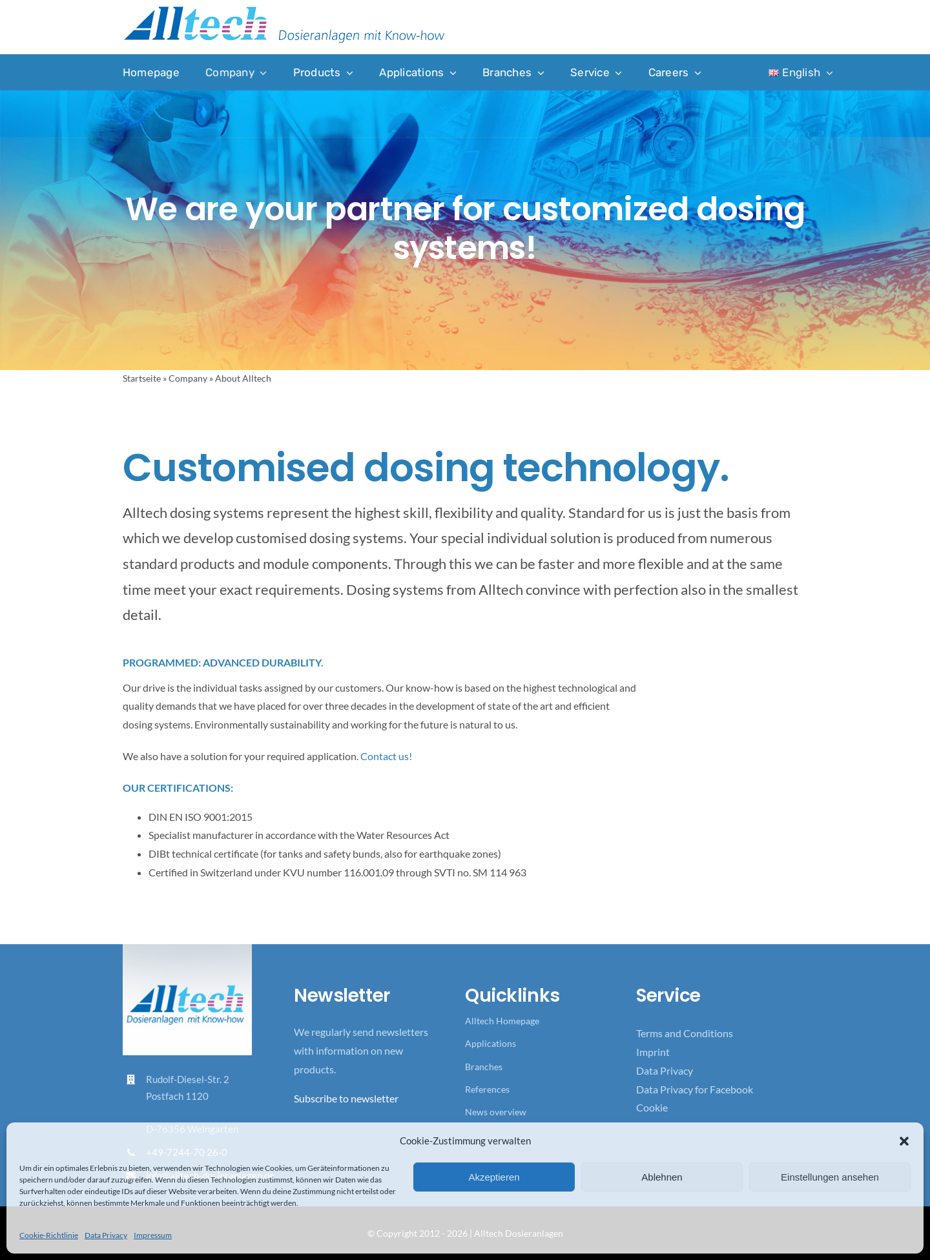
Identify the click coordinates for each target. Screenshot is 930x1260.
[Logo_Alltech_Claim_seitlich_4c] (284, 10)
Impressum (153, 1235)
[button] (904, 1141)
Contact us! (386, 756)
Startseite (142, 378)
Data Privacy (106, 1235)
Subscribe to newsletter (346, 1098)
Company (188, 378)
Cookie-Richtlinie (48, 1235)
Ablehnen (661, 1177)
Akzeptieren (493, 1177)
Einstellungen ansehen (830, 1177)
